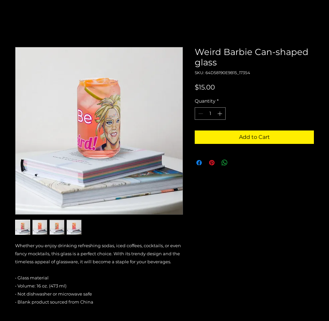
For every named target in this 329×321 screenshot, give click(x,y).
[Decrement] (200, 113)
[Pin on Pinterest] (212, 163)
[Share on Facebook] (199, 163)
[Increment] (220, 113)
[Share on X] (237, 163)
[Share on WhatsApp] (225, 163)
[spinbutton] (210, 113)
